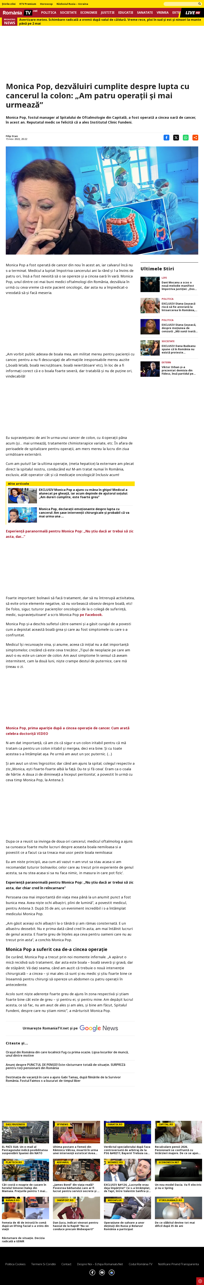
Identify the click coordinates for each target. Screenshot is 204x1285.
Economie (88, 12)
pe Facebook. (91, 614)
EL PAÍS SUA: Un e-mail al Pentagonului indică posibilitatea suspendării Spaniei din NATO (25, 1150)
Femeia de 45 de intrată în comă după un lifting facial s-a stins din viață (25, 1226)
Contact (66, 1264)
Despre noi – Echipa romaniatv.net (100, 1264)
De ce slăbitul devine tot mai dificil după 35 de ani (175, 1224)
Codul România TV (140, 1264)
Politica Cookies (15, 1264)
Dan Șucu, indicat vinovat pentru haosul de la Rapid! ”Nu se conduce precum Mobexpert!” (75, 1226)
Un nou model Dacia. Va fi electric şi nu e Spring (178, 1186)
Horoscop (46, 4)
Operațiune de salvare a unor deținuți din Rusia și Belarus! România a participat (124, 1226)
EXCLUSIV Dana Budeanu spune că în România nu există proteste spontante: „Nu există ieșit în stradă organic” (179, 349)
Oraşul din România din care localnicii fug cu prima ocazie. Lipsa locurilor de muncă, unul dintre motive (67, 1054)
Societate (68, 12)
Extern (178, 12)
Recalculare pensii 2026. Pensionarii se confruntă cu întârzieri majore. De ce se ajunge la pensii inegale (178, 1150)
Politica (48, 12)
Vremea (163, 12)
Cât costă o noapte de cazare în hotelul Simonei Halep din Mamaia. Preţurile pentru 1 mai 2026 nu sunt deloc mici (24, 1188)
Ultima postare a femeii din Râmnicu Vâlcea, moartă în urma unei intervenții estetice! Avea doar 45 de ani (75, 1150)
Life (164, 277)
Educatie (125, 12)
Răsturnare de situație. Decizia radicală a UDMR (23, 1240)
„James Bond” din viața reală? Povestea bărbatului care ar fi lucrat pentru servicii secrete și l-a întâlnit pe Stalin (76, 1188)
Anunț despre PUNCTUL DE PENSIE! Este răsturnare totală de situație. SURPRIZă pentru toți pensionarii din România (65, 1066)
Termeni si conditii (43, 1264)
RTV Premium (27, 4)
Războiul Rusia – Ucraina (72, 4)
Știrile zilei (9, 4)
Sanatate (145, 12)
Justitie (108, 12)
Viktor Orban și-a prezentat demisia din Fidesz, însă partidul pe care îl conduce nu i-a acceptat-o (177, 370)
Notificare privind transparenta (178, 1264)
